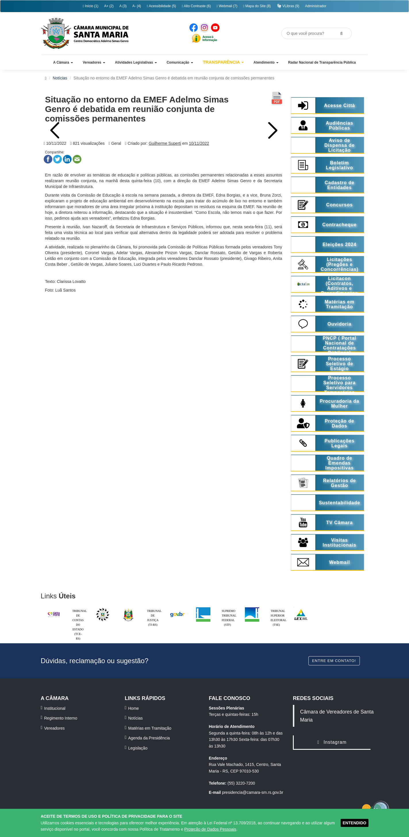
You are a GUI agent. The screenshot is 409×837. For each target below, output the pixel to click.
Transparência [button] (223, 62)
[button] (63, 62)
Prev (55, 130)
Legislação (137, 748)
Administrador (315, 6)
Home (133, 708)
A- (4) (137, 6)
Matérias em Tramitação (149, 728)
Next (272, 130)
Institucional (55, 708)
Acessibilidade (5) (161, 6)
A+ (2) (109, 6)
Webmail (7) (226, 6)
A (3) (122, 6)
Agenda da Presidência (149, 738)
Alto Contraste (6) (196, 6)
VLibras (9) (287, 6)
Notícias (60, 78)
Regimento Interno (60, 718)
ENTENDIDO (354, 823)
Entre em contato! (334, 660)
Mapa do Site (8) (257, 6)
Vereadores (54, 728)
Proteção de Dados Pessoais (210, 829)
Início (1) (90, 6)
